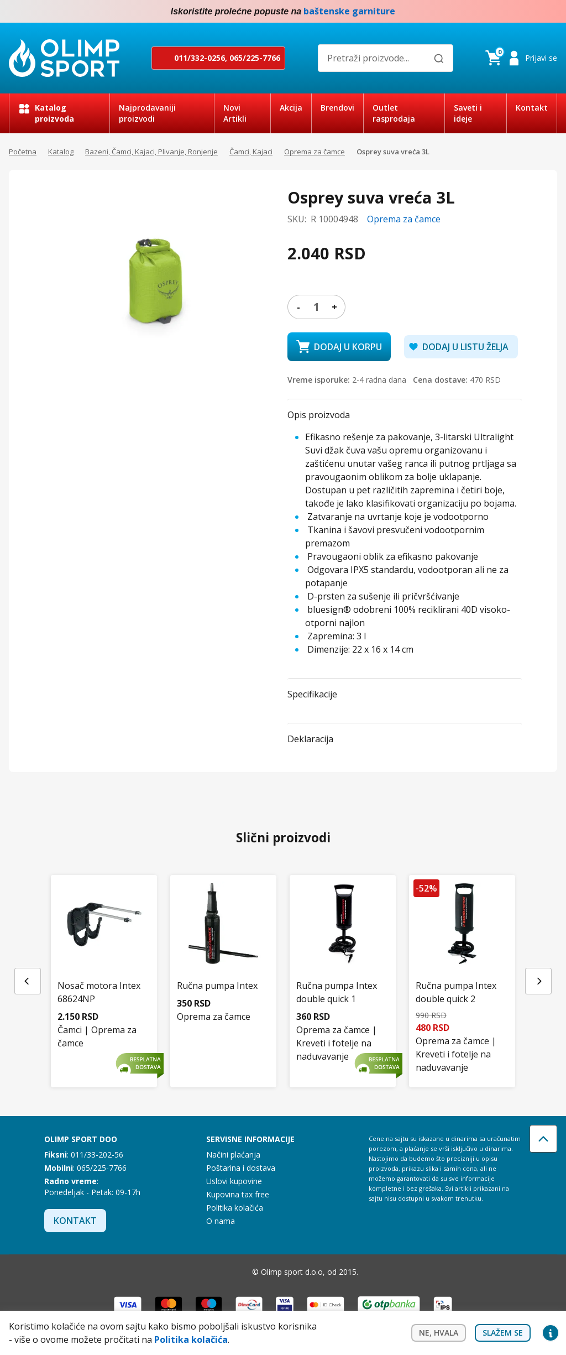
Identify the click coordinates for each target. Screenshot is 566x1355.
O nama (220, 1221)
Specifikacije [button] (312, 694)
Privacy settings (550, 1334)
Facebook (528, 11)
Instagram (550, 11)
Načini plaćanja (233, 1154)
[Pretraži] (439, 59)
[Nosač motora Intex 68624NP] (103, 950)
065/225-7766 (254, 58)
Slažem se (503, 1333)
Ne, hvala (438, 1333)
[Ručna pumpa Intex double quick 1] (342, 950)
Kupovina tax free (237, 1194)
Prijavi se (541, 58)
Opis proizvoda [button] (318, 415)
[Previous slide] (27, 981)
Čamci (69, 1030)
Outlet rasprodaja (394, 113)
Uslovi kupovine (234, 1181)
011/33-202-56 (97, 1154)
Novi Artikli (235, 113)
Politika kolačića (234, 1207)
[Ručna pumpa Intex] (223, 943)
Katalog (61, 152)
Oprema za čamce (314, 152)
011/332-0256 (199, 58)
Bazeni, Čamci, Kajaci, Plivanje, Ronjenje (151, 152)
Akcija (291, 107)
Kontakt (532, 107)
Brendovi (337, 107)
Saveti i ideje (468, 113)
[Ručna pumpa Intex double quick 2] (462, 955)
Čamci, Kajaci (250, 152)
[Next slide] (538, 981)
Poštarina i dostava (240, 1168)
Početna (22, 152)
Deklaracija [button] (310, 739)
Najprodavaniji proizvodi (147, 113)
